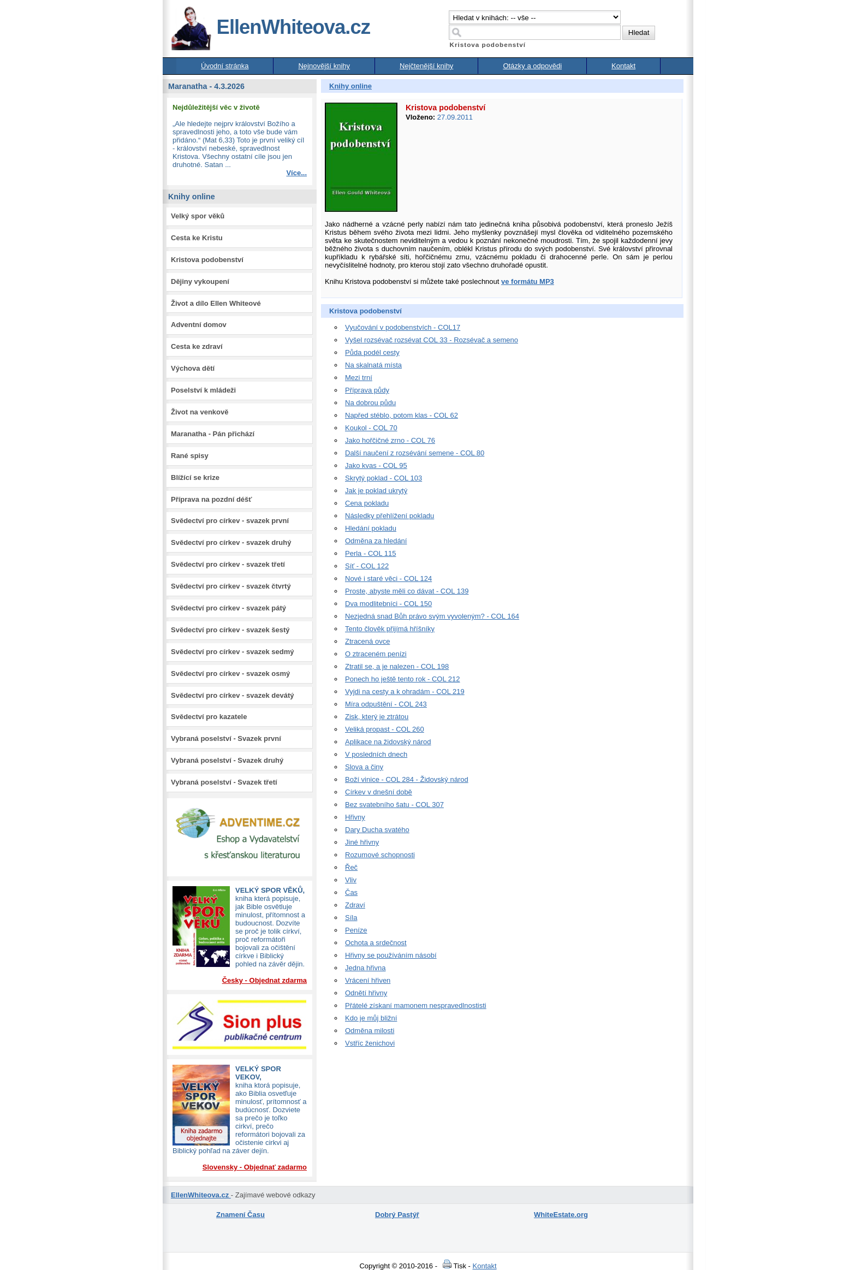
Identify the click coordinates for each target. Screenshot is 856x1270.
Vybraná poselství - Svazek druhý (227, 760)
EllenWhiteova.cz (270, 27)
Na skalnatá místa (373, 365)
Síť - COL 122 (367, 566)
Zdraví (355, 905)
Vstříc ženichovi (370, 1043)
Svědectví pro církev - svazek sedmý (232, 652)
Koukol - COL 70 (371, 428)
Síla (351, 917)
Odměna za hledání (376, 541)
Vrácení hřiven (367, 980)
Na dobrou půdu (370, 403)
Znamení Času (240, 1214)
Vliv (350, 880)
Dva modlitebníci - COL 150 (388, 604)
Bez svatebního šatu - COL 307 (394, 804)
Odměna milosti (369, 1030)
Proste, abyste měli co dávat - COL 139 (406, 591)
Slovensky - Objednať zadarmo (255, 1167)
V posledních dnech (376, 754)
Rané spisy (190, 456)
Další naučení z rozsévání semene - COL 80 (414, 453)
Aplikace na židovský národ (388, 742)
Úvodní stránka (224, 66)
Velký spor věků (197, 216)
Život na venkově (199, 412)
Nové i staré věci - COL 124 (388, 578)
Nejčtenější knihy (426, 66)
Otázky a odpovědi (532, 66)
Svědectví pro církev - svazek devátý (232, 695)
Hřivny (355, 817)
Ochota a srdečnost (376, 943)
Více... (296, 173)
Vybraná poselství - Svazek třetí (224, 782)
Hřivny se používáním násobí (391, 955)
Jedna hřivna (365, 968)
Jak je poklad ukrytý (376, 490)
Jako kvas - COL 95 (376, 465)
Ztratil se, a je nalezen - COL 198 (397, 666)
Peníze (356, 930)
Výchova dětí (193, 368)
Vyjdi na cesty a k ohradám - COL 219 (405, 691)
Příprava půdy (367, 390)
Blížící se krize (195, 477)
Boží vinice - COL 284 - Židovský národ (406, 779)
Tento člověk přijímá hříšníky (390, 629)
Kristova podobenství (207, 260)
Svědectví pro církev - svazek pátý (228, 608)
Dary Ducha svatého (377, 830)
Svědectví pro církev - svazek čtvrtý (231, 586)
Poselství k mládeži (203, 390)
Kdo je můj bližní (371, 1018)
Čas (351, 892)
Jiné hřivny (362, 842)
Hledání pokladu (370, 528)
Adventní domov (199, 325)
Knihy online (350, 86)
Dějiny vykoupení (200, 281)
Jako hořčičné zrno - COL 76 (390, 440)
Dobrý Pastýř (397, 1214)
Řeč (351, 867)
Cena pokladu (367, 503)
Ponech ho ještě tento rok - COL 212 (402, 679)
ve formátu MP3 (527, 281)
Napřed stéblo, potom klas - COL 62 (401, 415)
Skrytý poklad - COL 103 (383, 478)
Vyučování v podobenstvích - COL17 (402, 327)
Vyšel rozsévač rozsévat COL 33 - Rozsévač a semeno (431, 340)
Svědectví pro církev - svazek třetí (228, 564)
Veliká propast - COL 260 (384, 729)
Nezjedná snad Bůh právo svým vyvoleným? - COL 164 (432, 616)
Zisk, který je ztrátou (376, 717)
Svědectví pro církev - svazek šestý (230, 630)
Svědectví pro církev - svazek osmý (230, 673)
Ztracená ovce (367, 641)
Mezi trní (358, 377)
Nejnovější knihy (324, 66)
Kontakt (623, 66)
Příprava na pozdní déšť (211, 499)
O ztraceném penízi (376, 654)
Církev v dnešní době (378, 792)
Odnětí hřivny (366, 993)
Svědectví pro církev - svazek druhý (231, 542)
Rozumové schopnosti (380, 855)
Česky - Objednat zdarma (264, 980)
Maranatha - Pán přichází (212, 434)
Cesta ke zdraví (197, 346)
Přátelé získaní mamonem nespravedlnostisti (415, 1005)
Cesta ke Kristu (197, 238)
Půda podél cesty (372, 352)
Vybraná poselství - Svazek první (226, 738)
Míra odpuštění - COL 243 (386, 704)
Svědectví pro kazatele (209, 717)
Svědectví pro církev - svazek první (230, 521)
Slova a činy (364, 767)
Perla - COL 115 (370, 553)
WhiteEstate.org (561, 1214)
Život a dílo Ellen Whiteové (216, 303)
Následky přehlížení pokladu (389, 516)
